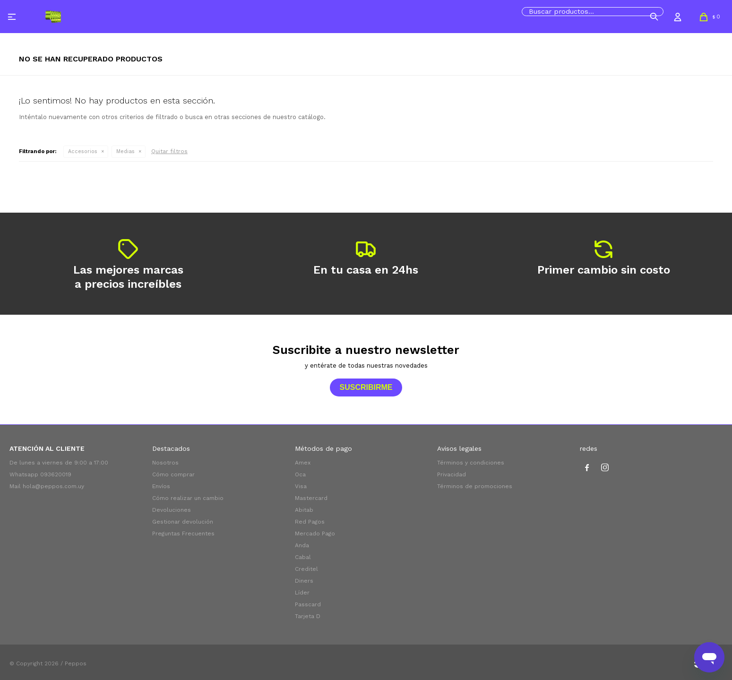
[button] (654, 16)
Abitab (304, 510)
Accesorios (82, 151)
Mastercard (311, 498)
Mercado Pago (315, 533)
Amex (302, 462)
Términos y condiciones (470, 462)
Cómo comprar (173, 474)
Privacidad (451, 474)
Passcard (308, 604)
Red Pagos (310, 521)
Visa (301, 486)
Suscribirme (365, 387)
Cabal (303, 557)
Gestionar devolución (182, 521)
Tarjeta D (307, 616)
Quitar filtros (169, 151)
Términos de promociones (474, 486)
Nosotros (165, 462)
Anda (302, 545)
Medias (125, 151)
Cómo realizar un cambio (188, 498)
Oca (300, 474)
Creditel (306, 569)
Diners (304, 580)
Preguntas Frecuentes (183, 533)
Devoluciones (171, 510)
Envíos (161, 486)
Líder (302, 592)
